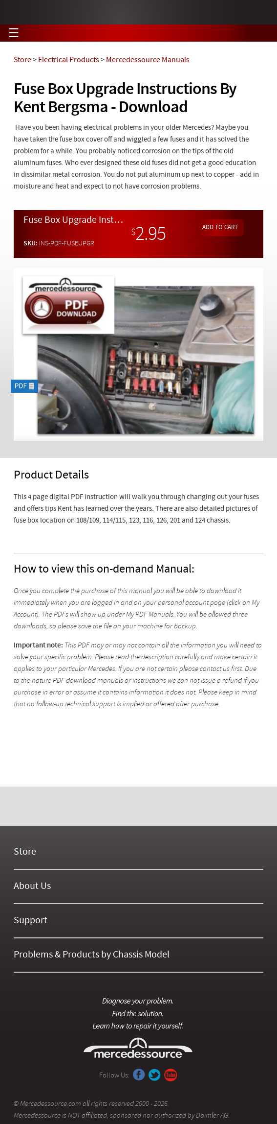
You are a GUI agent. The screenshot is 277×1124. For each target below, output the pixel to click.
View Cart (260, 33)
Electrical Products (68, 60)
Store (22, 60)
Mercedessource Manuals (148, 60)
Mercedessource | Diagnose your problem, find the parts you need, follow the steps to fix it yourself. (138, 12)
